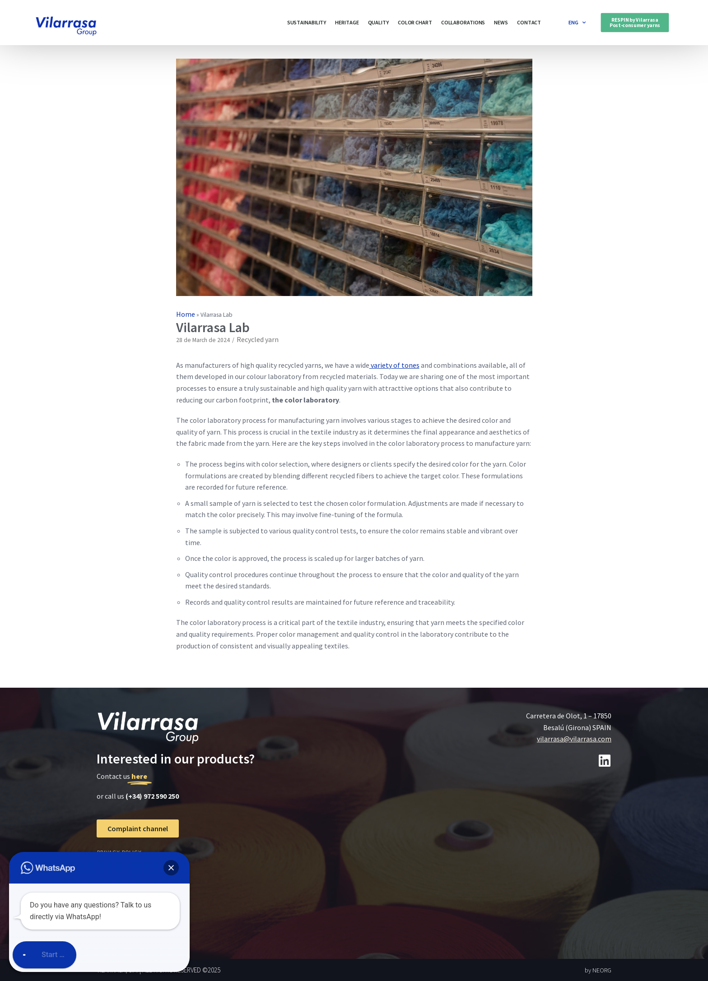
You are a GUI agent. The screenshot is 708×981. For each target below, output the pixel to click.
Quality (378, 22)
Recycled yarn (258, 339)
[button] (635, 22)
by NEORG (598, 970)
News (501, 22)
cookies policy (119, 868)
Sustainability (306, 22)
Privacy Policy (119, 852)
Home (185, 314)
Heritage (347, 22)
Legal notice (117, 884)
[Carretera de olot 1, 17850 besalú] (487, 858)
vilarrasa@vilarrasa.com (574, 738)
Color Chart (415, 22)
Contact (529, 22)
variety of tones (394, 365)
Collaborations (463, 22)
